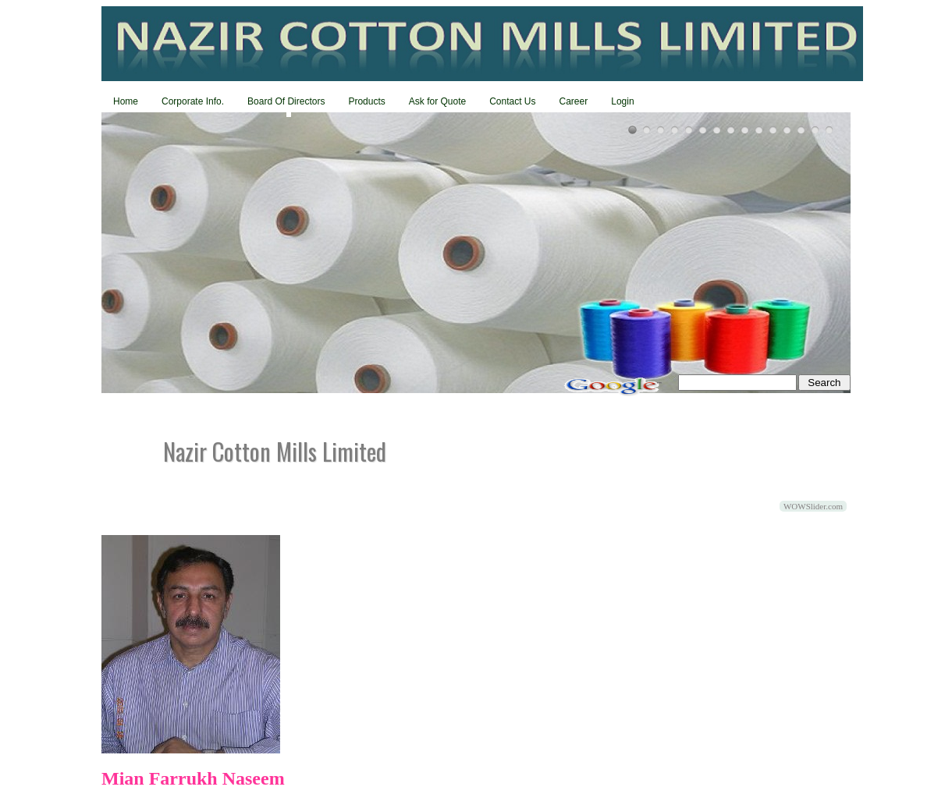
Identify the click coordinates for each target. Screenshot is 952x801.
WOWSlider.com (813, 506)
